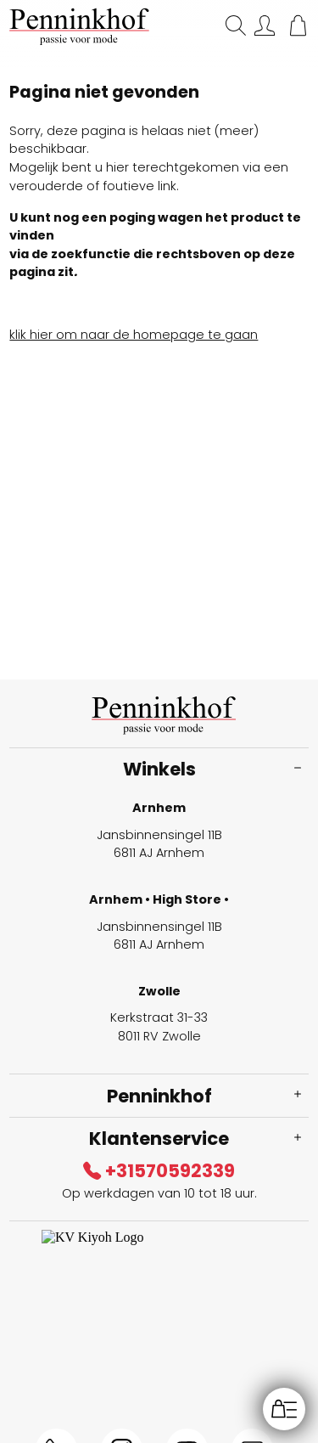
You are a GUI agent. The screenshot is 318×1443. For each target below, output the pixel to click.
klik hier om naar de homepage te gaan (133, 334)
